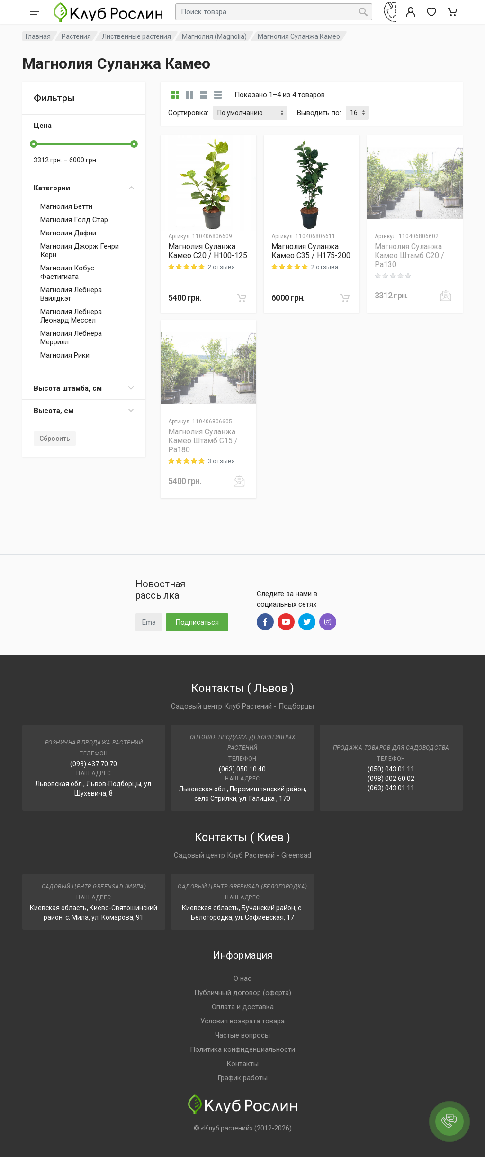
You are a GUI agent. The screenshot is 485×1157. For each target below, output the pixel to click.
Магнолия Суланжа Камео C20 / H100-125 (207, 251)
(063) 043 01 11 (391, 788)
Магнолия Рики (65, 355)
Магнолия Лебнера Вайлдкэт (71, 294)
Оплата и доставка (243, 1007)
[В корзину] (241, 297)
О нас (242, 978)
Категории (84, 188)
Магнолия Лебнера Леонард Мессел (71, 315)
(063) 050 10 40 (242, 769)
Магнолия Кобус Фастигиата (67, 272)
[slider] (33, 144)
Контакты (242, 1063)
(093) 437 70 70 (93, 764)
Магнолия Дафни (68, 233)
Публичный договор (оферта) (242, 992)
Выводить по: (319, 112)
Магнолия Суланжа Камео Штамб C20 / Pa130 (409, 255)
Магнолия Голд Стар (74, 219)
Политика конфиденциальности (242, 1049)
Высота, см (84, 410)
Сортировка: (188, 112)
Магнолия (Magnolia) (214, 36)
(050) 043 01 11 (391, 769)
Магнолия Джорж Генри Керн (79, 250)
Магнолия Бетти (66, 206)
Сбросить (54, 438)
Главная (38, 36)
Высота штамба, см (84, 388)
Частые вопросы (242, 1035)
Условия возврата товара (242, 1021)
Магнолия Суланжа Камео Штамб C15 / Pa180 (203, 440)
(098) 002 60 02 (391, 778)
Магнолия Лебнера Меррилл (71, 337)
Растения (76, 36)
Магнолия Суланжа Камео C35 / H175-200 (310, 251)
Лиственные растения (136, 36)
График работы (242, 1078)
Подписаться (197, 622)
